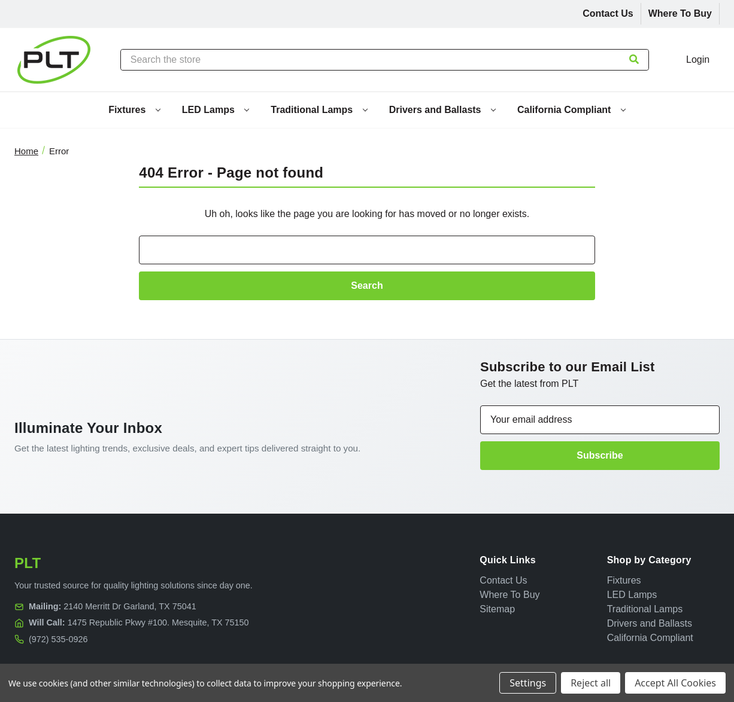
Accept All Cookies (675, 682)
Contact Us (608, 13)
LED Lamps (215, 110)
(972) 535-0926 (58, 639)
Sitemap (497, 609)
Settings (527, 682)
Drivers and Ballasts (442, 110)
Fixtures (134, 110)
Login (697, 59)
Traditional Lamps (319, 110)
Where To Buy (680, 13)
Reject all (591, 682)
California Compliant (571, 110)
